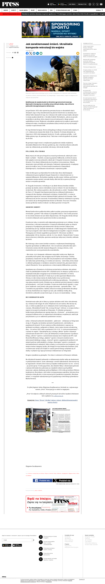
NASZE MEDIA (23, 10)
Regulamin (68, 546)
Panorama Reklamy (91, 543)
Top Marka (88, 541)
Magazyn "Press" (90, 537)
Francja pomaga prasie (89, 67)
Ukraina (30, 473)
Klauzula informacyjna (71, 547)
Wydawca (68, 538)
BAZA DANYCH (42, 10)
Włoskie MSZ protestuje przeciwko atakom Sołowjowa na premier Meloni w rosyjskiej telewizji (90, 62)
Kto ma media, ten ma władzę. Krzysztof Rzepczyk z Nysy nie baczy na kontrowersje (90, 107)
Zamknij (81, 579)
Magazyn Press (72, 473)
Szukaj (98, 10)
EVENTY (13, 10)
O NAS (75, 10)
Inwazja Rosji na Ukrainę (38, 473)
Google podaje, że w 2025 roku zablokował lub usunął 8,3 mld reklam (90, 71)
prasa (36, 490)
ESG (51, 10)
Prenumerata (69, 541)
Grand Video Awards (91, 544)
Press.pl (87, 538)
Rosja (55, 473)
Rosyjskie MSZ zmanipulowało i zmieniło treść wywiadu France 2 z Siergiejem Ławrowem (90, 93)
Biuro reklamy (69, 540)
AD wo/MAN (88, 540)
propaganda (65, 473)
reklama (40, 490)
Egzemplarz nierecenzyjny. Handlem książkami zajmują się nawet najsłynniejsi (90, 78)
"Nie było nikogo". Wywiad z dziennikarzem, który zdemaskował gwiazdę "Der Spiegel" (90, 85)
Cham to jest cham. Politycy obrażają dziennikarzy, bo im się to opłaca (90, 48)
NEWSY (6, 10)
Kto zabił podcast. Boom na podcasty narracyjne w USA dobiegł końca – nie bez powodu (90, 100)
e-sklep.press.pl (58, 396)
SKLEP (33, 10)
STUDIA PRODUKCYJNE (63, 10)
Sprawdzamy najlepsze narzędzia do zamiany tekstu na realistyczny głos (90, 55)
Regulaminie (49, 581)
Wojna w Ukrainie (49, 473)
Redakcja (67, 537)
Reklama (59, 473)
